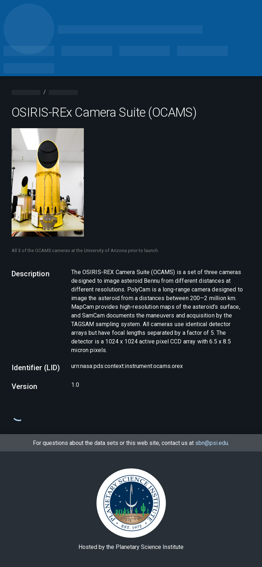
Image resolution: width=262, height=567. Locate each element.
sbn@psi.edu (211, 443)
